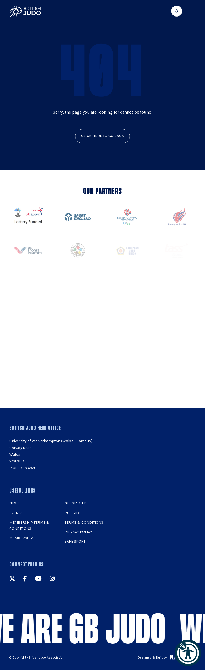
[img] (25, 11)
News (14, 503)
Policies (72, 513)
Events (15, 513)
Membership (21, 538)
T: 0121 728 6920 (23, 468)
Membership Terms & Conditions (29, 525)
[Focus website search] (176, 11)
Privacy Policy (78, 532)
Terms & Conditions (84, 522)
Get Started (76, 503)
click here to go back (102, 136)
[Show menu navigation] (192, 11)
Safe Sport (75, 541)
